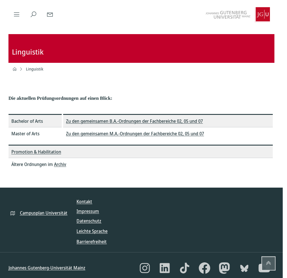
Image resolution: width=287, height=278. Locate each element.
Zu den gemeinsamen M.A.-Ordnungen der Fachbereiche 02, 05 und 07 (135, 133)
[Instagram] (144, 268)
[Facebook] (204, 268)
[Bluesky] (244, 268)
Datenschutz (89, 221)
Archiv (60, 164)
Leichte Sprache (92, 231)
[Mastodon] (224, 268)
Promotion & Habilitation (36, 152)
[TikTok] (184, 268)
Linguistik (34, 69)
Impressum (88, 211)
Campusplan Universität (43, 213)
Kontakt (84, 201)
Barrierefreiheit (92, 241)
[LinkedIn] (164, 268)
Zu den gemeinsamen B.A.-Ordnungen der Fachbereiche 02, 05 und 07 (134, 121)
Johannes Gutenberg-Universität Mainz (47, 268)
